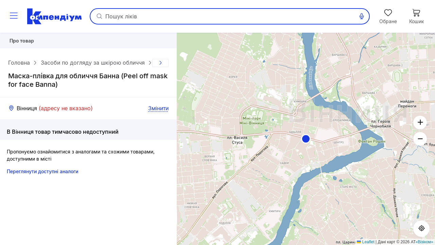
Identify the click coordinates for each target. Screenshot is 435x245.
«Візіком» (425, 242)
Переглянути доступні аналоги (42, 174)
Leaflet (365, 242)
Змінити (158, 111)
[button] (306, 139)
